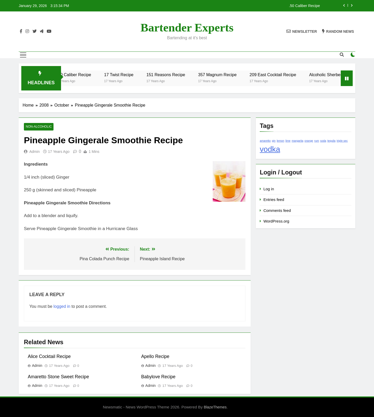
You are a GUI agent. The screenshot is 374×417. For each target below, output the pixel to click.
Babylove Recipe (158, 376)
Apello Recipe (155, 356)
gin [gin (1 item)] (274, 140)
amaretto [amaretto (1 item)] (265, 140)
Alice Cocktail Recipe (49, 356)
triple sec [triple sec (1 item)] (342, 140)
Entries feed (273, 199)
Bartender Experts (187, 27)
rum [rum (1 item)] (316, 140)
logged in (62, 306)
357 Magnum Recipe (222, 74)
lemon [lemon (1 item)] (280, 140)
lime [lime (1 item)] (288, 140)
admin (34, 151)
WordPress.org (276, 221)
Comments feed (277, 210)
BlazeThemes (215, 407)
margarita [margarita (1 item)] (297, 140)
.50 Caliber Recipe (304, 6)
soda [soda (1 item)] (323, 140)
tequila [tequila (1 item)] (331, 140)
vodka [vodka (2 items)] (270, 149)
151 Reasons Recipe (170, 74)
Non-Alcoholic (38, 127)
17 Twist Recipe (123, 74)
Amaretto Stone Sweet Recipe (58, 376)
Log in (268, 189)
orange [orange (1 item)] (308, 140)
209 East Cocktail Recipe (277, 74)
